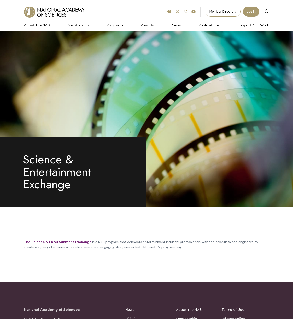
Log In (251, 11)
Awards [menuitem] (147, 25)
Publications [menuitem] (209, 25)
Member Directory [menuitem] (223, 11)
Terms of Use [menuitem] (233, 309)
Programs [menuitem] (115, 25)
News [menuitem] (176, 25)
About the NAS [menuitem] (37, 25)
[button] (266, 11)
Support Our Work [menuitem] (253, 25)
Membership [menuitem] (78, 25)
